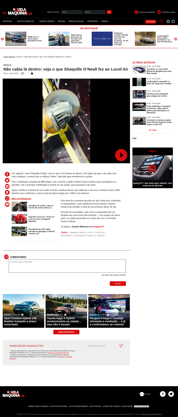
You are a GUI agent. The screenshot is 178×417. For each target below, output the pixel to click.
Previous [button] (2, 39)
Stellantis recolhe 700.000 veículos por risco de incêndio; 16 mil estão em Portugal (121, 38)
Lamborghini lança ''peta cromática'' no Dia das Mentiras (164, 39)
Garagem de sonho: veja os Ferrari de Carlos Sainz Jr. (40, 206)
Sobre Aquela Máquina (38, 406)
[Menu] (4, 13)
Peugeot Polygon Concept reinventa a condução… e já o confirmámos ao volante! (107, 321)
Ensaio (61, 21)
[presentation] (102, 355)
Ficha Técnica (95, 406)
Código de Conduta (112, 406)
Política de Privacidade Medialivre (58, 353)
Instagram (97, 226)
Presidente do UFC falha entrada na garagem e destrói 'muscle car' (41, 231)
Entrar (151, 22)
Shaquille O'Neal (76, 232)
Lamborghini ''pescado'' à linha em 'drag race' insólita (159, 82)
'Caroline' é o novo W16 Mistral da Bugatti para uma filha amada (159, 71)
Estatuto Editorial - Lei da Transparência (69, 406)
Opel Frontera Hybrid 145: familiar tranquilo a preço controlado (20, 321)
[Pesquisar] (161, 21)
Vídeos (104, 21)
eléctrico (101, 235)
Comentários (18, 257)
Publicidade (127, 406)
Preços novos (76, 21)
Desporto (92, 21)
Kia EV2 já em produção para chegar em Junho (157, 95)
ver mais (153, 130)
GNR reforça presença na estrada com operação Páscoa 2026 (76, 39)
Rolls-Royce (66, 235)
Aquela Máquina (9, 57)
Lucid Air (100, 232)
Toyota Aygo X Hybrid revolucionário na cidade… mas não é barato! (64, 321)
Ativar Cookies (141, 406)
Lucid (90, 232)
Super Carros (47, 21)
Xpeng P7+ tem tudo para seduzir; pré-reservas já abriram (152, 184)
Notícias (8, 21)
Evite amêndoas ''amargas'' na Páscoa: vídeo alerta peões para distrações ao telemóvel (159, 109)
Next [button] (175, 39)
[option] (24, 39)
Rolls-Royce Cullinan (84, 235)
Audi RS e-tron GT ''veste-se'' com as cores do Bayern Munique (41, 219)
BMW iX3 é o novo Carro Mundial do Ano (35, 39)
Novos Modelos (26, 21)
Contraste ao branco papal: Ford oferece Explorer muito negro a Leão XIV (159, 122)
